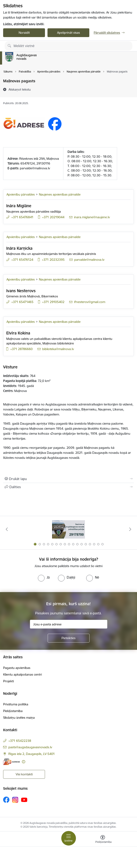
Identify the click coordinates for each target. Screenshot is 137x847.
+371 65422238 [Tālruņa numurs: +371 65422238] (19, 741)
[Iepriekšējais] (7, 529)
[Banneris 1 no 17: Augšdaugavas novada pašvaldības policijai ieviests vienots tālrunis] (68, 529)
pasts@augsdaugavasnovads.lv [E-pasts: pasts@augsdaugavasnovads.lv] (30, 747)
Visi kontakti (24, 774)
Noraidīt (24, 33)
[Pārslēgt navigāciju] (68, 838)
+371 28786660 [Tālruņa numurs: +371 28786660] (21, 349)
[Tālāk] (130, 529)
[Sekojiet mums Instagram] (15, 800)
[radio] (44, 577)
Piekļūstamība (13, 711)
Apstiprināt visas (68, 33)
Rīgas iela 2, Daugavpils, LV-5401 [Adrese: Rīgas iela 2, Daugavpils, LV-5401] (31, 754)
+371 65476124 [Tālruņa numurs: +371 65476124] (22, 260)
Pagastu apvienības (16, 668)
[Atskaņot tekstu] (20, 89)
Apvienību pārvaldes (20, 194)
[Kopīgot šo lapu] (68, 487)
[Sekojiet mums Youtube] (24, 799)
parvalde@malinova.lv (35, 168)
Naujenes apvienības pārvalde (60, 194)
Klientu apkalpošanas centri (22, 674)
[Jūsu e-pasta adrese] (68, 624)
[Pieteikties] (69, 638)
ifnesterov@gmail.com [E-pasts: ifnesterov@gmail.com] (89, 302)
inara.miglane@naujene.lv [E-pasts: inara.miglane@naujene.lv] (92, 217)
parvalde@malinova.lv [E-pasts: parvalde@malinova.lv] (89, 260)
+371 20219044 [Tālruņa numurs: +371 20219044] (53, 217)
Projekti (8, 681)
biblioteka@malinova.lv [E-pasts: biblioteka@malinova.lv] (58, 349)
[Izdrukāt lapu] (68, 479)
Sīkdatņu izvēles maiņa (19, 718)
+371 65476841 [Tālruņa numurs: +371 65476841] (22, 217)
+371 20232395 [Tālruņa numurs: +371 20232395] (53, 260)
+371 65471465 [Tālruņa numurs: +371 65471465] (22, 302)
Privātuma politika (15, 704)
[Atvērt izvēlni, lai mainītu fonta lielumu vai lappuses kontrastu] (102, 840)
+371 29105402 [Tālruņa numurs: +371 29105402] (53, 302)
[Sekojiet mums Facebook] (6, 800)
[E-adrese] (11, 761)
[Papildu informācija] (23, 761)
